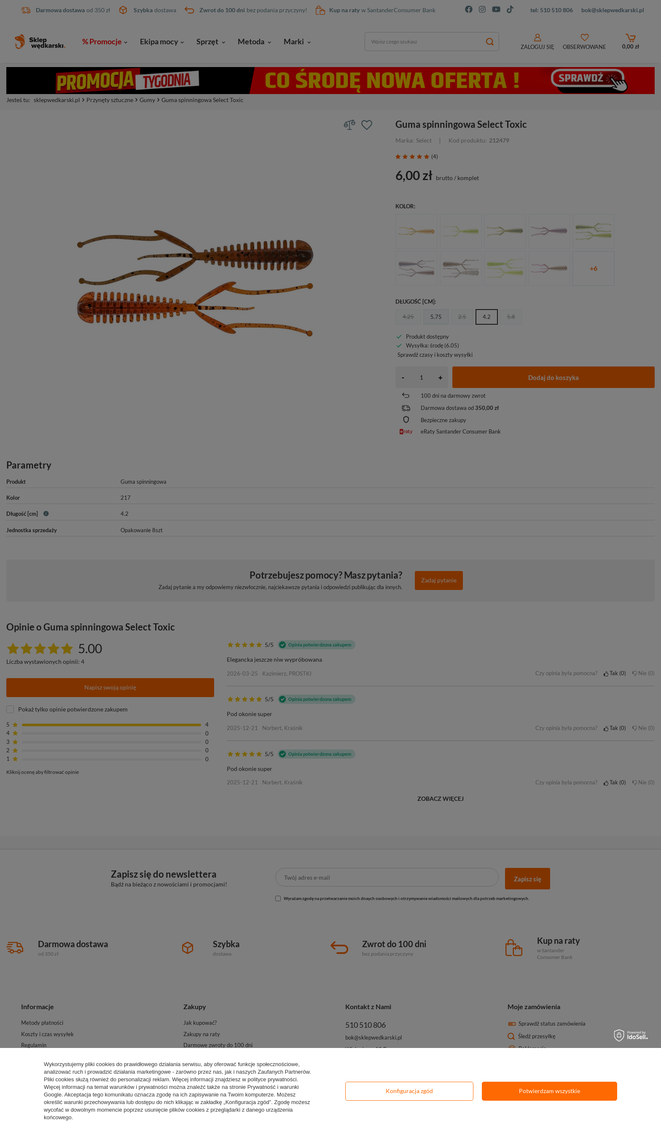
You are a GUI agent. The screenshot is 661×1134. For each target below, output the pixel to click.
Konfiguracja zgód (409, 1090)
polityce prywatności (271, 1079)
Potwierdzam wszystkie (549, 1090)
